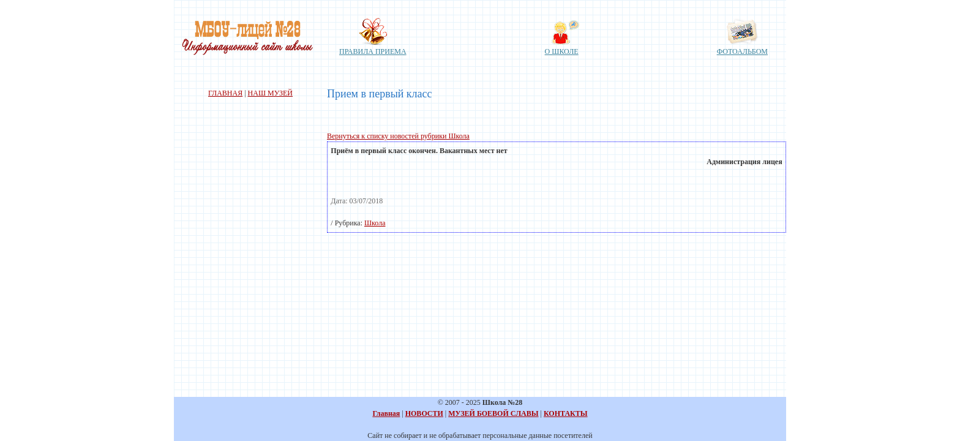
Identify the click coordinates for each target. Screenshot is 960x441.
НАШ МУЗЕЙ (270, 93)
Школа (374, 223)
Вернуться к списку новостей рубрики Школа (398, 136)
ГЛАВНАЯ (225, 93)
